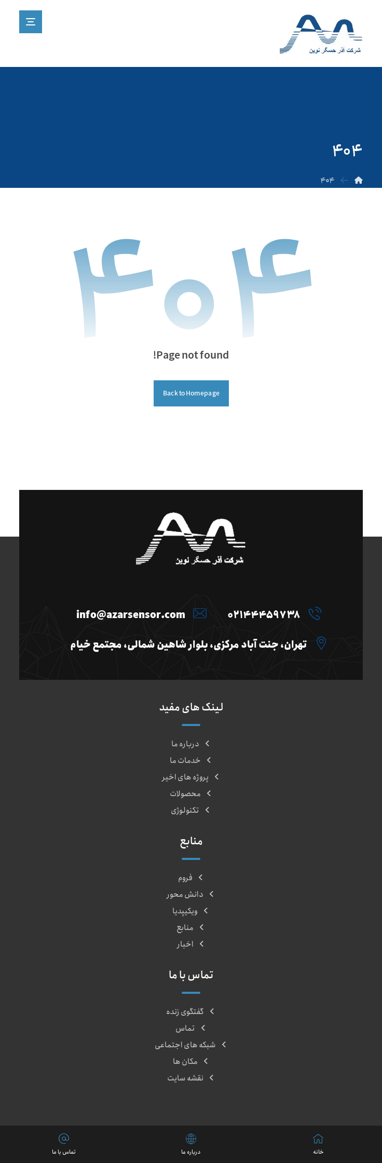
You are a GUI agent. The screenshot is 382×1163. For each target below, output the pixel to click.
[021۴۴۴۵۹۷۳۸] (272, 613)
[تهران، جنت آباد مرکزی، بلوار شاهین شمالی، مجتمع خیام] (196, 643)
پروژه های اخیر (191, 777)
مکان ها (191, 1062)
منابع (191, 928)
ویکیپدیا (191, 911)
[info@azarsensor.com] (139, 613)
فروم (191, 878)
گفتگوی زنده (191, 1012)
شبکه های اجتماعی (191, 1045)
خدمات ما (191, 761)
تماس (191, 1028)
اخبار (191, 944)
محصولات (191, 794)
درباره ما (191, 744)
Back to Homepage (191, 393)
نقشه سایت (191, 1078)
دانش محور (191, 894)
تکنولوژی (191, 810)
